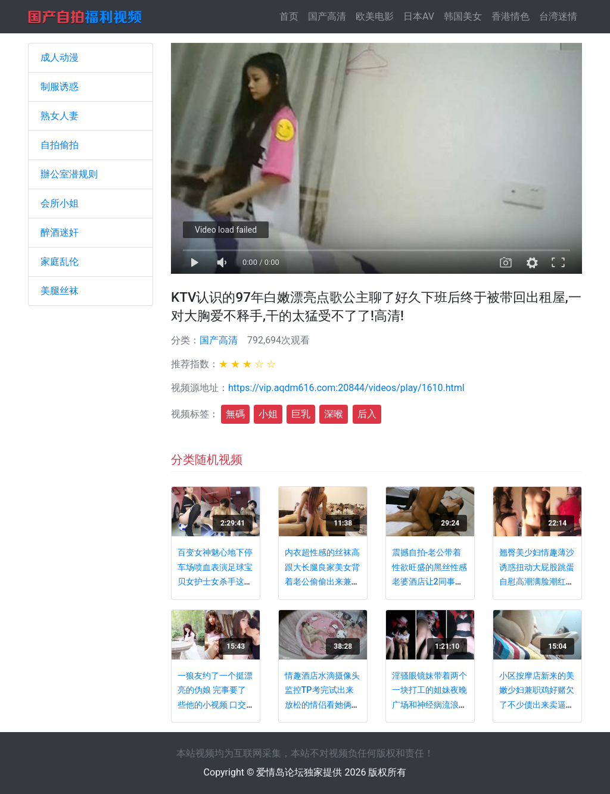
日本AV (418, 16)
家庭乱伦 (60, 261)
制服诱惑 (60, 86)
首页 (291, 16)
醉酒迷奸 (60, 232)
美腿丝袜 (60, 290)
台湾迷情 (558, 16)
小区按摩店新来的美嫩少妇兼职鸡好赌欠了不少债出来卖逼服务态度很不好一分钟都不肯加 (536, 705)
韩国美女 (463, 16)
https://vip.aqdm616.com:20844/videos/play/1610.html (346, 387)
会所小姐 (60, 203)
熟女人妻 (60, 115)
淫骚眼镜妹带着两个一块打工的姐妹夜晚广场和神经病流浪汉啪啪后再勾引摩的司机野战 (429, 705)
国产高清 (327, 16)
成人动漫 (60, 57)
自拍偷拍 (60, 145)
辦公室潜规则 (69, 174)
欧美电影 (375, 16)
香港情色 (510, 16)
